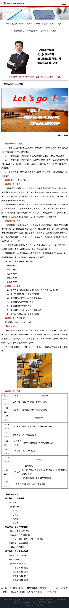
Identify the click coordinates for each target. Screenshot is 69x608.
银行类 (52, 24)
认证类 (37, 24)
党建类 (53, 31)
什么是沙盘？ (32, 31)
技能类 (29, 24)
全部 (7, 24)
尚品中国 (39, 605)
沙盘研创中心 (19, 31)
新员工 (60, 24)
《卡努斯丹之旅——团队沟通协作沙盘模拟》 (28, 588)
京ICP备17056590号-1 (22, 602)
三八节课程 (44, 31)
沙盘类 (44, 24)
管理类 (22, 24)
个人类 (14, 24)
